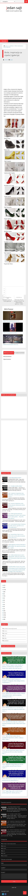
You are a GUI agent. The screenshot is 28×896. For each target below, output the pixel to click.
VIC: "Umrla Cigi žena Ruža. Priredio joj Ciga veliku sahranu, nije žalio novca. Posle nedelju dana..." (16, 525)
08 (2, 593)
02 (2, 587)
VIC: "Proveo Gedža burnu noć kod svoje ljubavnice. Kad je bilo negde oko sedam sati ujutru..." (13, 709)
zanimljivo (11, 45)
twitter (3, 894)
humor (5, 631)
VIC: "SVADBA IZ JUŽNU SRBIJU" (15, 486)
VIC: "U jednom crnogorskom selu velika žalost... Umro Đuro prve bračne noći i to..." (16, 495)
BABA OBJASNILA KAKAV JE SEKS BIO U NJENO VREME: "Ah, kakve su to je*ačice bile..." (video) (17, 546)
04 (2, 615)
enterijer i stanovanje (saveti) (10, 628)
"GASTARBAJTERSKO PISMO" (15, 477)
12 (2, 591)
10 (2, 604)
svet (5, 635)
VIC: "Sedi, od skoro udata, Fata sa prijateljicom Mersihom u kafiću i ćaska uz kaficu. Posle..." (12, 737)
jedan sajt (14, 7)
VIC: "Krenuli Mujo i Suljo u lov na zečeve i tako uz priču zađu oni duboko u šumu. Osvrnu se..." (16, 536)
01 (2, 589)
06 (2, 610)
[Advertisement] (14, 27)
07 (2, 596)
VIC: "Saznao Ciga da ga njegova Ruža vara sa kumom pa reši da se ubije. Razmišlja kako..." (13, 751)
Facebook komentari (19, 352)
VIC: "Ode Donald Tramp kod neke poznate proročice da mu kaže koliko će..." (13, 779)
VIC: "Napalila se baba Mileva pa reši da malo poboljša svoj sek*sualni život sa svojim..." (12, 766)
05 (2, 613)
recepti (5, 633)
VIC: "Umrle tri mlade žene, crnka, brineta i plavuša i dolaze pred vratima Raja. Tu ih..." (16, 505)
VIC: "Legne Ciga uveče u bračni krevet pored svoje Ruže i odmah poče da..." (12, 791)
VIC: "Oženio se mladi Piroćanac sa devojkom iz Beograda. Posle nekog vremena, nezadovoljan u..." (13, 680)
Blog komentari (8, 352)
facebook (5, 894)
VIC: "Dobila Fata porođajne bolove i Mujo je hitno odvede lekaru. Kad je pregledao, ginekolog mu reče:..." (13, 695)
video (5, 638)
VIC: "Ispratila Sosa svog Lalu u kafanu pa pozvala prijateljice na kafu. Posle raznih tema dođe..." (13, 723)
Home (6, 45)
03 (2, 585)
